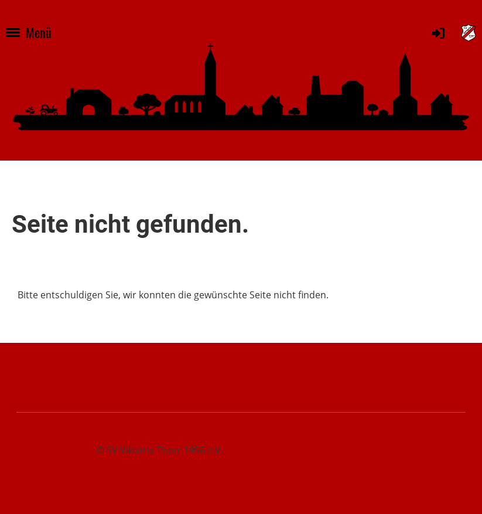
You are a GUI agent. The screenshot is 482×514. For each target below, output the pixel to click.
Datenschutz (291, 463)
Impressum (285, 450)
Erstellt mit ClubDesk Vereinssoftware (144, 464)
